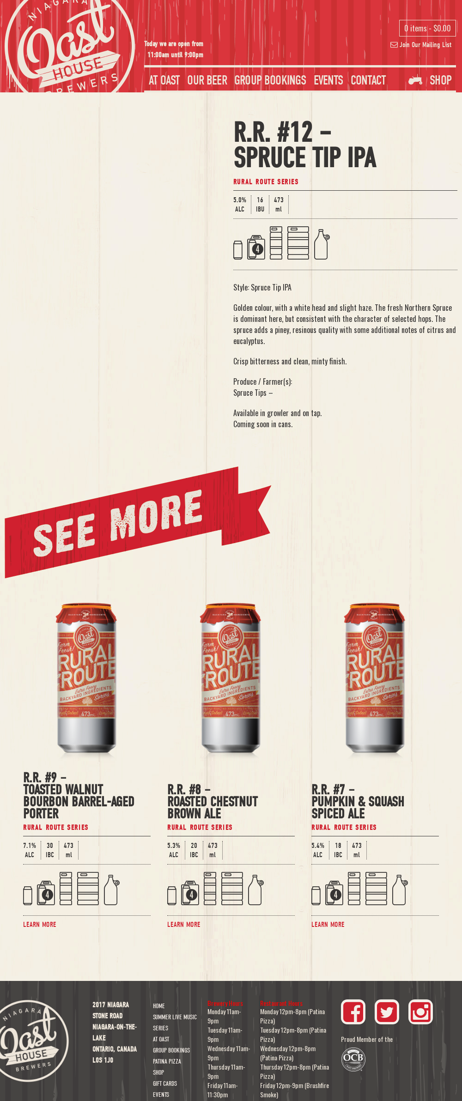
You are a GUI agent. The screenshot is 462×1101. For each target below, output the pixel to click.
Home (159, 1006)
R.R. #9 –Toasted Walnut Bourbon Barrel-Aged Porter (78, 797)
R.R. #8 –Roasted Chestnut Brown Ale (212, 803)
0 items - (427, 28)
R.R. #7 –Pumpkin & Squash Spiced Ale (357, 803)
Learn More (39, 924)
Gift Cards (165, 1084)
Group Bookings (270, 80)
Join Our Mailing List (420, 45)
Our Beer (206, 80)
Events (328, 80)
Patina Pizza (167, 1061)
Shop (429, 80)
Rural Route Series (266, 182)
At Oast (164, 80)
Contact (368, 80)
